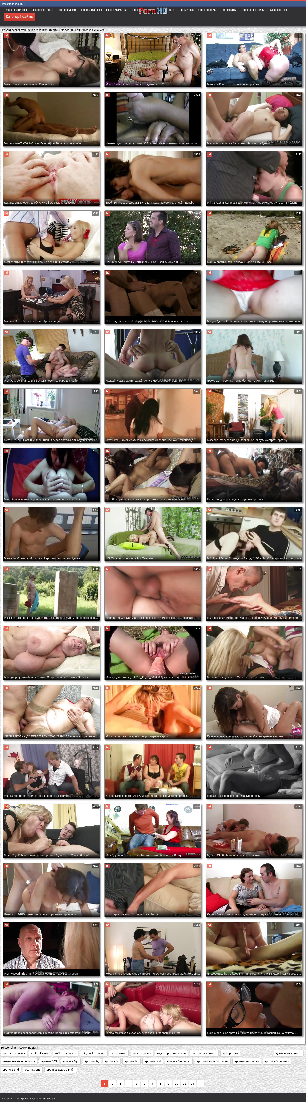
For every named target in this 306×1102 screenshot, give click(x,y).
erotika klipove (40, 1053)
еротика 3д (92, 1061)
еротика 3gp (70, 1061)
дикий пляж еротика (288, 1053)
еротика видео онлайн (61, 1069)
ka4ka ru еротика (65, 1053)
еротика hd (131, 1061)
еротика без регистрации (212, 1061)
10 (176, 1083)
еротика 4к (111, 1061)
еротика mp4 (153, 1061)
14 (192, 1083)
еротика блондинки (277, 1061)
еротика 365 (49, 1061)
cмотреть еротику (14, 1053)
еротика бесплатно (247, 1061)
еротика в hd (11, 1069)
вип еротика (230, 1053)
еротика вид (32, 1069)
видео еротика (142, 1053)
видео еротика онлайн (171, 1053)
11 (184, 1083)
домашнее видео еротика (19, 1061)
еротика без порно (178, 1061)
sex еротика (118, 1053)
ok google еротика (93, 1053)
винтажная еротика (204, 1053)
